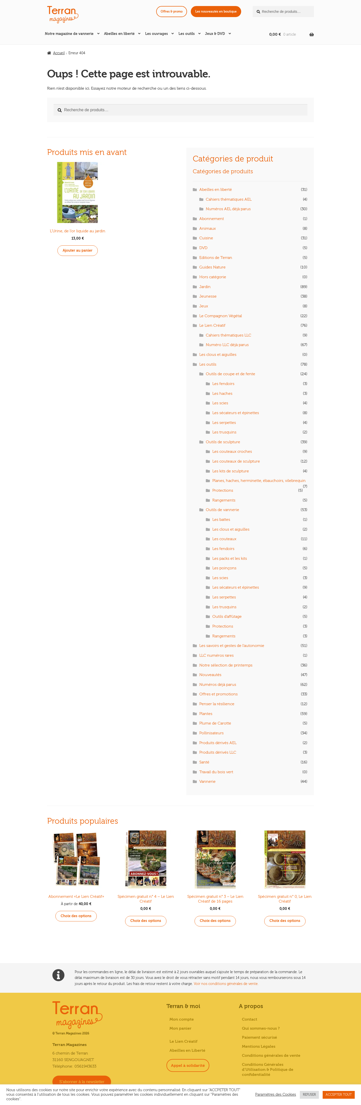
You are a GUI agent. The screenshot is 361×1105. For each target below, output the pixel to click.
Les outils (186, 34)
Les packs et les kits (229, 558)
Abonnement (211, 218)
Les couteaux (224, 539)
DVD (203, 248)
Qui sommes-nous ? (261, 1028)
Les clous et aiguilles (217, 354)
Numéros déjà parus (217, 684)
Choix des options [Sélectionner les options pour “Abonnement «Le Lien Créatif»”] (76, 916)
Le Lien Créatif (212, 325)
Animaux (207, 228)
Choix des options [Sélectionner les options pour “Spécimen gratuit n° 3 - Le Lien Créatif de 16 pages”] (215, 921)
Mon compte (181, 1019)
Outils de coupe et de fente (230, 374)
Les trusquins (224, 432)
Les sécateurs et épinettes (235, 413)
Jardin (205, 287)
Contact (249, 1019)
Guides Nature (212, 267)
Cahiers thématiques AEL (228, 199)
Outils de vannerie (222, 510)
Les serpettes (224, 422)
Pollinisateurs (211, 733)
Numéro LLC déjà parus (227, 345)
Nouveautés (210, 675)
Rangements (223, 500)
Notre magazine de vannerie (69, 34)
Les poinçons (224, 568)
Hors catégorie (212, 277)
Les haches (222, 393)
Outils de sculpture (223, 442)
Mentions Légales (258, 1046)
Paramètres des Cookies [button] (275, 1094)
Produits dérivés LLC (217, 752)
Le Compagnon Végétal (220, 316)
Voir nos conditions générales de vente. (226, 984)
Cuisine (206, 238)
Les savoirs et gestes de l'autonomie (231, 645)
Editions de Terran (215, 257)
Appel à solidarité (188, 1065)
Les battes (221, 519)
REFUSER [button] (309, 1094)
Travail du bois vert (216, 772)
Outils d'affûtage (227, 616)
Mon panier (180, 1028)
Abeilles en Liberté (187, 1050)
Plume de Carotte (215, 723)
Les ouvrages (156, 34)
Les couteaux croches (232, 451)
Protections (222, 490)
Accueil (59, 53)
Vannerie (207, 781)
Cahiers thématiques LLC (228, 335)
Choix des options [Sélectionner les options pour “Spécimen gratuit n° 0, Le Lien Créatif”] (284, 921)
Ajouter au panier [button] (78, 250)
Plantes (205, 713)
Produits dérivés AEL (217, 743)
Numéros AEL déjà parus (228, 209)
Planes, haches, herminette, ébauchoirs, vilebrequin (259, 480)
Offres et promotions (218, 694)
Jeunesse (208, 296)
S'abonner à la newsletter (81, 1082)
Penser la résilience (216, 704)
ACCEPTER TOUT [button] (339, 1094)
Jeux (203, 306)
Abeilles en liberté (119, 34)
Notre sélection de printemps (225, 665)
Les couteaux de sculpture (236, 461)
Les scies (220, 403)
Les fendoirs (223, 383)
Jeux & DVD (215, 34)
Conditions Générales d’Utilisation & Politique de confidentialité (267, 1069)
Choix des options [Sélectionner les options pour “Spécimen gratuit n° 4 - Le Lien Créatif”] (145, 921)
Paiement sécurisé (259, 1037)
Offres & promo (172, 11)
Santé (204, 762)
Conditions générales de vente (271, 1055)
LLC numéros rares (216, 655)
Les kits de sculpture (230, 471)
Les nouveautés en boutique (216, 11)
